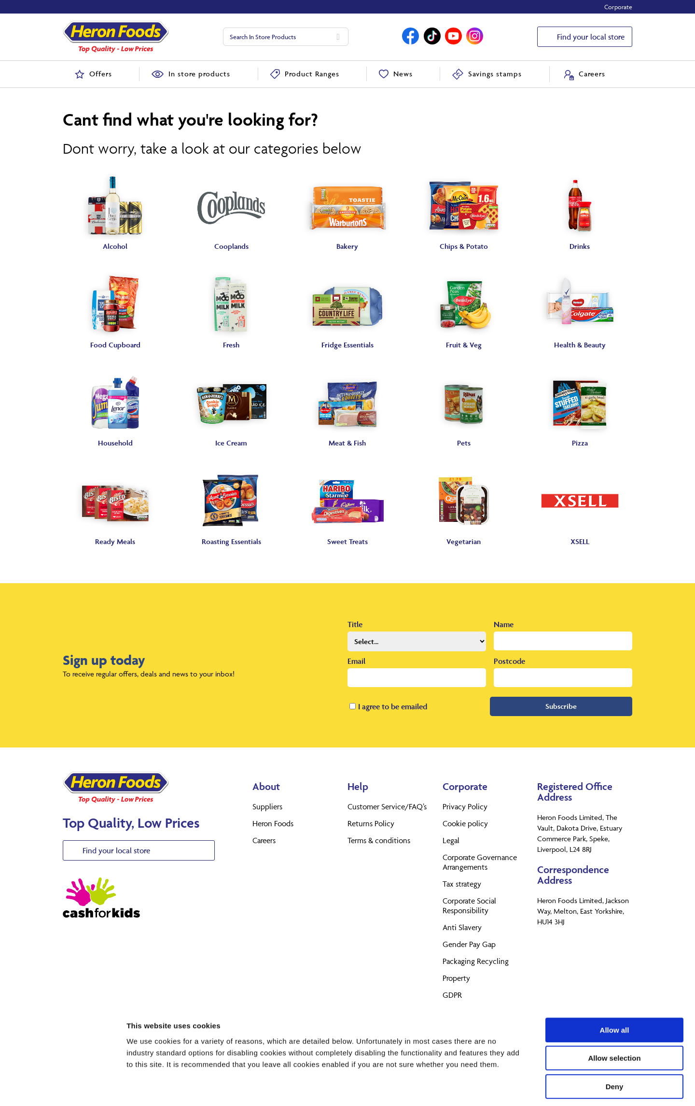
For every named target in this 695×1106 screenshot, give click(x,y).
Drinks (580, 246)
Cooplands (231, 246)
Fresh (231, 344)
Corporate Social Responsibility (469, 905)
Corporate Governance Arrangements (480, 862)
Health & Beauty (580, 344)
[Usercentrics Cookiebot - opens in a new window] (62, 1087)
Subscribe (561, 706)
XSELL (579, 541)
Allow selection (614, 1016)
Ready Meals (115, 541)
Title (355, 624)
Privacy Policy (465, 806)
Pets (464, 442)
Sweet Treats (347, 541)
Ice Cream (231, 442)
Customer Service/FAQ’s (387, 806)
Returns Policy (371, 823)
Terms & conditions (379, 840)
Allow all (614, 988)
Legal (451, 840)
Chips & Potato (464, 246)
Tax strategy (462, 884)
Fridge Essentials (347, 344)
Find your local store (591, 37)
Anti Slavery (462, 927)
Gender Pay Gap (469, 944)
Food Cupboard (115, 344)
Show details (506, 1087)
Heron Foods (272, 823)
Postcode (509, 661)
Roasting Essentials (231, 541)
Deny (615, 1044)
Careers (264, 840)
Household (115, 442)
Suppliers (267, 806)
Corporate (618, 7)
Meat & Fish (347, 442)
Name (504, 624)
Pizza (580, 442)
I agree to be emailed (392, 706)
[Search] (338, 36)
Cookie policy (465, 823)
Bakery (347, 246)
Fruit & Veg (464, 344)
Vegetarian (463, 541)
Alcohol (115, 246)
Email (356, 661)
